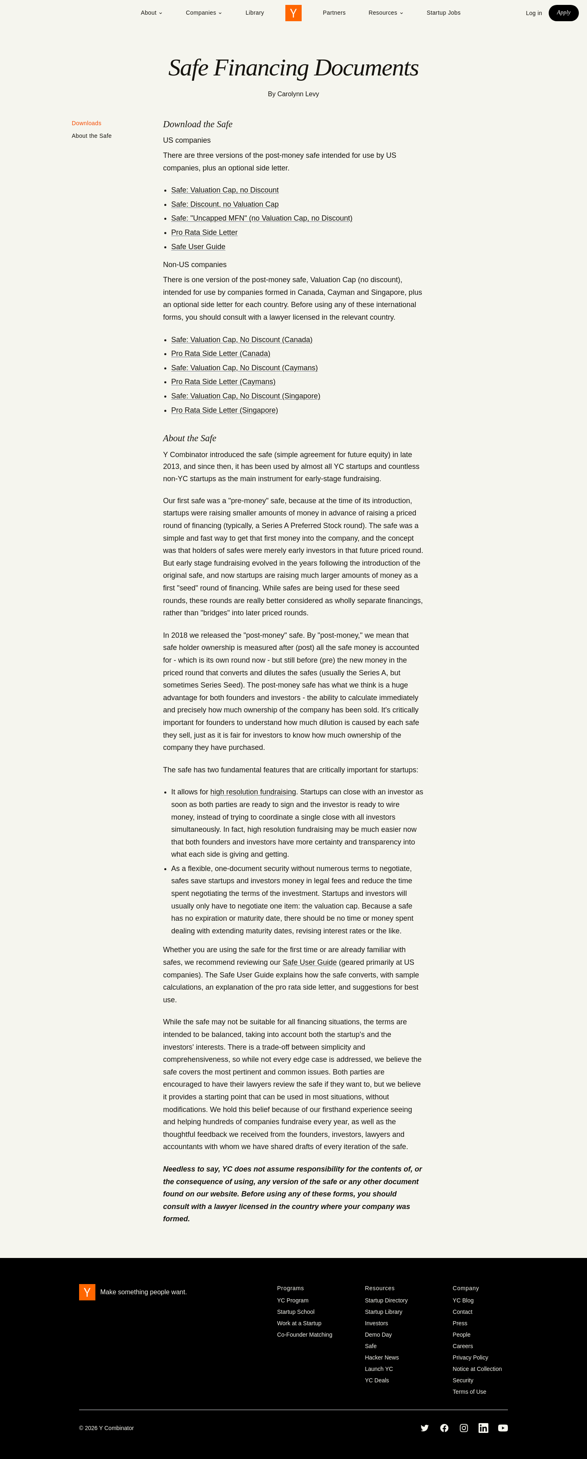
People (462, 1334)
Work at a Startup (299, 1323)
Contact (462, 1312)
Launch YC (379, 1369)
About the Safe (92, 136)
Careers (463, 1346)
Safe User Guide (198, 247)
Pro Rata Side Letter (204, 232)
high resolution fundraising (253, 792)
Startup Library (383, 1312)
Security (463, 1380)
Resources (386, 12)
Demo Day (378, 1334)
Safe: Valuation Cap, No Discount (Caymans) (244, 368)
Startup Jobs (444, 12)
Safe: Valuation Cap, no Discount (225, 190)
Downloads (87, 123)
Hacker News (382, 1357)
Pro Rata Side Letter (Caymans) (223, 382)
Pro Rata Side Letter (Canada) (220, 353)
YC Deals (377, 1380)
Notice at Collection (477, 1369)
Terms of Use (469, 1391)
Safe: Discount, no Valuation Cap (225, 204)
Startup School (296, 1312)
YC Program (293, 1300)
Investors (376, 1323)
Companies (204, 12)
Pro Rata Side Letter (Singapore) (224, 410)
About (152, 12)
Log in (534, 13)
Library (254, 12)
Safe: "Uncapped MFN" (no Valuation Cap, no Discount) (262, 218)
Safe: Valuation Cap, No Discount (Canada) (242, 340)
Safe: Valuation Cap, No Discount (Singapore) (245, 396)
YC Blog (463, 1300)
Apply (564, 12)
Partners (334, 12)
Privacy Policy (470, 1357)
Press (460, 1323)
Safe (371, 1346)
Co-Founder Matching (304, 1334)
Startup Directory (386, 1300)
